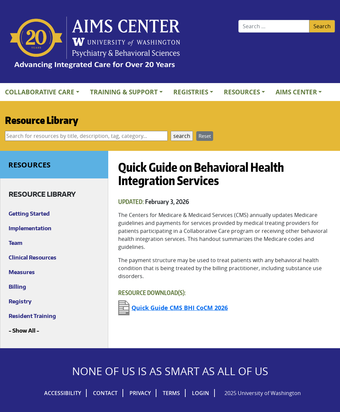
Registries (190, 91)
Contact (105, 393)
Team (15, 243)
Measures (22, 272)
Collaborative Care (39, 91)
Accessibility (62, 393)
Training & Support (124, 91)
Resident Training (32, 316)
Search (322, 26)
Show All (24, 330)
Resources (242, 91)
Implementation (30, 228)
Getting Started (29, 213)
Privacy (140, 393)
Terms (171, 393)
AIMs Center (296, 91)
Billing (17, 286)
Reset (205, 136)
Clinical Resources (32, 257)
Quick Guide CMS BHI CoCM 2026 (179, 308)
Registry (20, 301)
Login (200, 393)
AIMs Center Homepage (95, 43)
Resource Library (41, 120)
